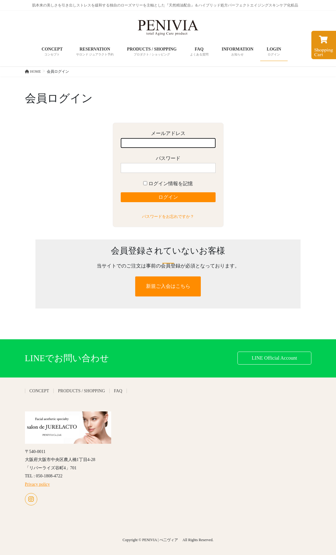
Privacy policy (37, 484)
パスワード (168, 164)
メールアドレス (168, 139)
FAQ (118, 391)
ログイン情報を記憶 (168, 183)
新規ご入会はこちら (168, 286)
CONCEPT (39, 391)
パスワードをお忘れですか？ (168, 216)
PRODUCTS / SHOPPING (81, 391)
